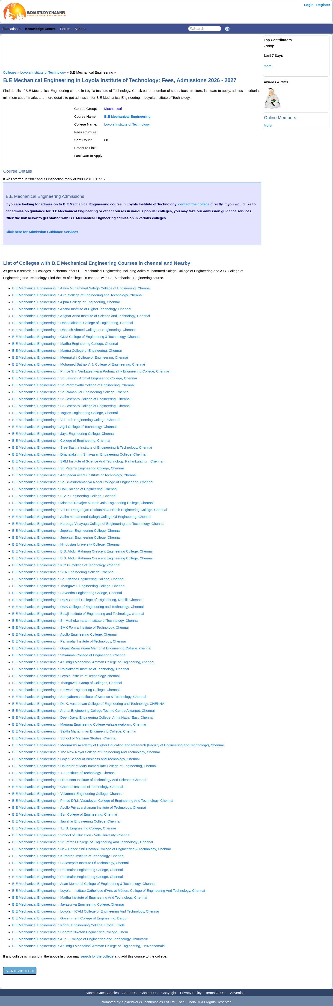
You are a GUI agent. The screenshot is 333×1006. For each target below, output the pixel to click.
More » (80, 29)
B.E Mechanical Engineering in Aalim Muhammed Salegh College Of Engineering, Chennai (81, 517)
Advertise (237, 993)
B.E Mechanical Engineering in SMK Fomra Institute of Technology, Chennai (70, 627)
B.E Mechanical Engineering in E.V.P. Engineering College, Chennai (64, 496)
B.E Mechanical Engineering (127, 116)
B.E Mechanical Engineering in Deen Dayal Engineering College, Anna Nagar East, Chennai (82, 717)
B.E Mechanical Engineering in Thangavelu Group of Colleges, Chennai (67, 683)
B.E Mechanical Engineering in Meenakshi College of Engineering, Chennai (70, 357)
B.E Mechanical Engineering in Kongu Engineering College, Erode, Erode (68, 925)
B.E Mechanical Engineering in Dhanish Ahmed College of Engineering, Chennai (74, 330)
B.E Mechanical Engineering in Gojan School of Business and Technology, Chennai (76, 759)
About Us (129, 993)
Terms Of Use (215, 993)
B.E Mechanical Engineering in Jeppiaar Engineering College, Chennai (66, 530)
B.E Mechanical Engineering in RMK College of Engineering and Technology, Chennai (78, 607)
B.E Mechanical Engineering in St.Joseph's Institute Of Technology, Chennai (70, 863)
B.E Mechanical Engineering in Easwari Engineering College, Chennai (65, 690)
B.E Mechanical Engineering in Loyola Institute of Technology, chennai (66, 676)
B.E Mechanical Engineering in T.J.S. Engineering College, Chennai (64, 828)
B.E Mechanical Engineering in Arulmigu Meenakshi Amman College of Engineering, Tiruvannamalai (89, 946)
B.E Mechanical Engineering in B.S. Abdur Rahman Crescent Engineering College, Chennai (82, 551)
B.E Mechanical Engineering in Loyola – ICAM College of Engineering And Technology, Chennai (85, 911)
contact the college (194, 204)
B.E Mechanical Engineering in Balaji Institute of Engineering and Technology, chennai (78, 614)
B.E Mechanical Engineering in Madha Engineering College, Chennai (65, 343)
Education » (11, 29)
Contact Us (149, 993)
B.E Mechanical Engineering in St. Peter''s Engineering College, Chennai (68, 468)
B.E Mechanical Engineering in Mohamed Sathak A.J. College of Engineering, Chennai (78, 364)
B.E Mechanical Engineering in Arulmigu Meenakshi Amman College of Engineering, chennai (83, 662)
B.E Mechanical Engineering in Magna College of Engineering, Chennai (67, 350)
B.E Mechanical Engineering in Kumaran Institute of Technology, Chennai (68, 856)
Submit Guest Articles (102, 993)
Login (309, 5)
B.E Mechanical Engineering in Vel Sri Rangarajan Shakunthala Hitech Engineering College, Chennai (89, 510)
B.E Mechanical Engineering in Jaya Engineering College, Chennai (63, 433)
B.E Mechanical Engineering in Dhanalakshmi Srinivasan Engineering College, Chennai (79, 454)
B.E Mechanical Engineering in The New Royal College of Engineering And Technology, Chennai (86, 752)
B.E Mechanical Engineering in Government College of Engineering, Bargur (70, 918)
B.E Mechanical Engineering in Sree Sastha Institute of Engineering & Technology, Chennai (82, 447)
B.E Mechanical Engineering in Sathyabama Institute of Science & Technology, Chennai (79, 697)
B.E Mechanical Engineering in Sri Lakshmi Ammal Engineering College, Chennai (74, 378)
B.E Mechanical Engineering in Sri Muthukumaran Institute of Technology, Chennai (75, 620)
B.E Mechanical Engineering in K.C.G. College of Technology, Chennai (66, 565)
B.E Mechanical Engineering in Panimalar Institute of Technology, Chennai (69, 641)
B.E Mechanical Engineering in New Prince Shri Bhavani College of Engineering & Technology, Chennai (91, 849)
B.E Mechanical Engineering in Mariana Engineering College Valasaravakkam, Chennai (79, 724)
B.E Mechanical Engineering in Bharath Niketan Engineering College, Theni (70, 932)
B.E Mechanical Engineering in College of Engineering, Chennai (61, 440)
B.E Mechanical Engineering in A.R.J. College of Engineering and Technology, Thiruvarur (80, 939)
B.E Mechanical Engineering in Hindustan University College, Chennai (65, 544)
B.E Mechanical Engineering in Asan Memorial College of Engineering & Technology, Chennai (83, 884)
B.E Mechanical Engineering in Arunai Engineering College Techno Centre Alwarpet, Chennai (83, 710)
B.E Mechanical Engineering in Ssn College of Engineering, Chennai (64, 814)
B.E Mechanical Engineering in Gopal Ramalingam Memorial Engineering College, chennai (81, 648)
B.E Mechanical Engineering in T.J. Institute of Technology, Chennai (64, 773)
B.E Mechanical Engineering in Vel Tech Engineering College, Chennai (66, 420)
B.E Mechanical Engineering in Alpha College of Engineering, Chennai (66, 302)
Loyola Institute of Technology (43, 72)
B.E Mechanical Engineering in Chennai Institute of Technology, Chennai (67, 787)
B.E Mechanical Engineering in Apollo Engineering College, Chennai (64, 634)
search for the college (96, 956)
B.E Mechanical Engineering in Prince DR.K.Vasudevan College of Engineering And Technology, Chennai (92, 800)
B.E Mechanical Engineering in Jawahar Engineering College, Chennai (66, 821)
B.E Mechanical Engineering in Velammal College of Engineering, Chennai (69, 655)
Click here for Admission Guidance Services (42, 232)
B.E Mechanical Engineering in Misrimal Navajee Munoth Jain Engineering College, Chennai (83, 503)
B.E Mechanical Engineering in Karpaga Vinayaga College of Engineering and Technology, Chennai (88, 524)
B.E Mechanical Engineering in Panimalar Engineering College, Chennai (67, 870)
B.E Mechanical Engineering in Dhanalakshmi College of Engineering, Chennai (72, 323)
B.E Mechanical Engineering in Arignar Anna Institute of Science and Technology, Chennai (81, 316)
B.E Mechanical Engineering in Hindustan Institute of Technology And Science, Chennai (79, 780)
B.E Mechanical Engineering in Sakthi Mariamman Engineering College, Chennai (74, 731)
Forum (65, 29)
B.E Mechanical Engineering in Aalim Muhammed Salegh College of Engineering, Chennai (81, 288)
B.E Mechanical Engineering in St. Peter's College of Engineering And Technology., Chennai (82, 842)
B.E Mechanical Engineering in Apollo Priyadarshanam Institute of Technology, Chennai (79, 807)
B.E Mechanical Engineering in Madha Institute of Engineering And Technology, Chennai (79, 897)
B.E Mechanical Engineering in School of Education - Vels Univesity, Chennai (71, 835)
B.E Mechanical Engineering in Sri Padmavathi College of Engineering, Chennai (73, 385)
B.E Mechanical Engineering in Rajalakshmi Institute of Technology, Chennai (70, 669)
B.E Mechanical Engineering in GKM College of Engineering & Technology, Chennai (76, 337)
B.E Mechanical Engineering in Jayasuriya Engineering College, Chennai (68, 904)
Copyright (168, 993)
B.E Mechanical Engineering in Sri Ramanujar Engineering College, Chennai (70, 392)
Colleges (9, 72)
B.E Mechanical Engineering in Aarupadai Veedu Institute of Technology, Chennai (74, 475)
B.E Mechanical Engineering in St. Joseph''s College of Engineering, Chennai (71, 399)
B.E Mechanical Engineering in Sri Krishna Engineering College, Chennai (68, 579)
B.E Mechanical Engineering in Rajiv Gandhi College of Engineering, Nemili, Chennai (77, 600)
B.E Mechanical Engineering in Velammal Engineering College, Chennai (67, 794)
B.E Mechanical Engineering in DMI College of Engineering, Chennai (64, 489)
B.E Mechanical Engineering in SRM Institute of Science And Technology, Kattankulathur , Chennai (87, 461)
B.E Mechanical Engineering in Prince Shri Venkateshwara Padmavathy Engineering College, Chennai (90, 371)
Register (323, 5)
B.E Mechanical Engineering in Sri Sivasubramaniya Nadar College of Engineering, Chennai (82, 482)
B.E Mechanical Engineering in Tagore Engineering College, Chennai (65, 413)
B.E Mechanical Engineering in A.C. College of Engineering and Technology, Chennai (77, 295)
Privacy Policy (191, 993)
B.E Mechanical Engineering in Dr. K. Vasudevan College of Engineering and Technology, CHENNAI (88, 704)
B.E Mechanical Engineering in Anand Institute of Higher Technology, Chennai (71, 309)
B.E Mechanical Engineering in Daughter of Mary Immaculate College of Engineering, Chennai (84, 766)
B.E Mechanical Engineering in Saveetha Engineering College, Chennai (67, 593)
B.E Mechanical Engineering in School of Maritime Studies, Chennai (64, 738)
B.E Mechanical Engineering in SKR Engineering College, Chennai (63, 572)
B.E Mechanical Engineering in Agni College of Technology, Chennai (64, 427)
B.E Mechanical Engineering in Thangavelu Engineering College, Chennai (68, 586)
